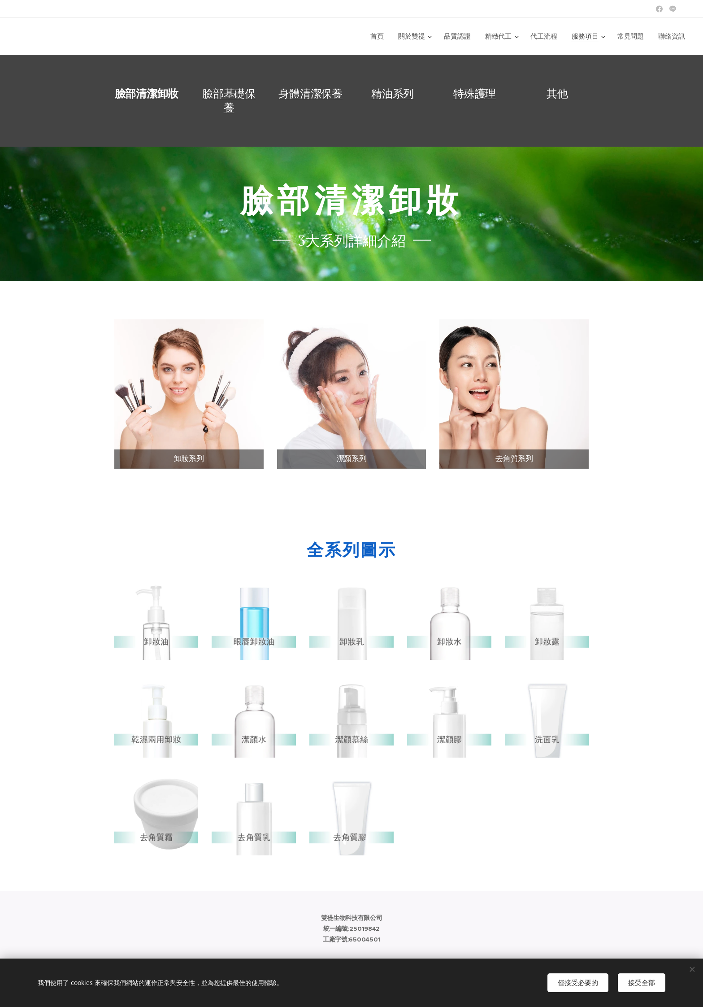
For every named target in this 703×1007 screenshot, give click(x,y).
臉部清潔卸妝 (147, 93)
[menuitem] (378, 36)
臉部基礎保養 (229, 100)
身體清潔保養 (310, 93)
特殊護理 (474, 93)
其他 (557, 93)
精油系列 (392, 93)
